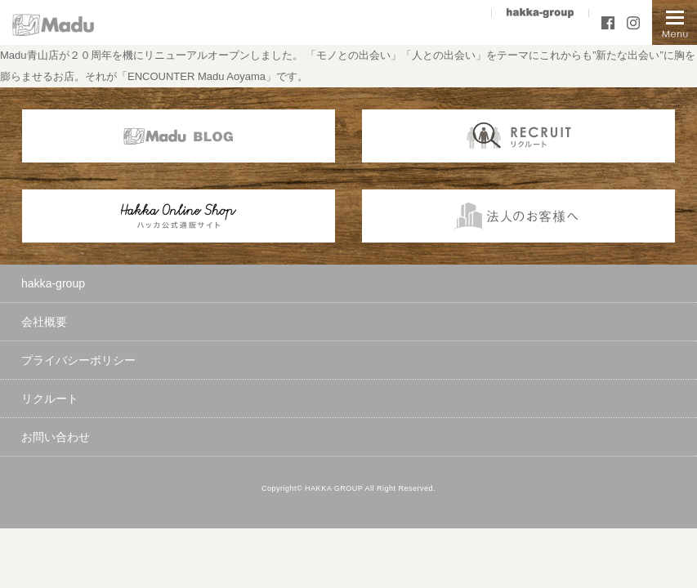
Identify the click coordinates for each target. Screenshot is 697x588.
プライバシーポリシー (78, 360)
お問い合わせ (55, 436)
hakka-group (53, 283)
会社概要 (44, 321)
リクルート (49, 398)
